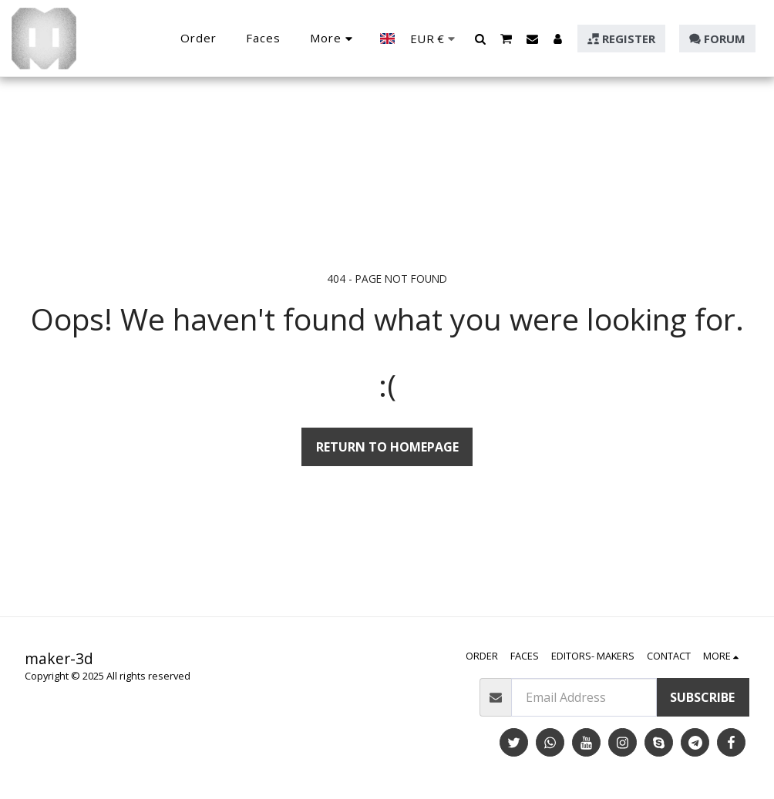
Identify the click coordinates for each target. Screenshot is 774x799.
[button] (481, 38)
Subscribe (702, 697)
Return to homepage (387, 446)
